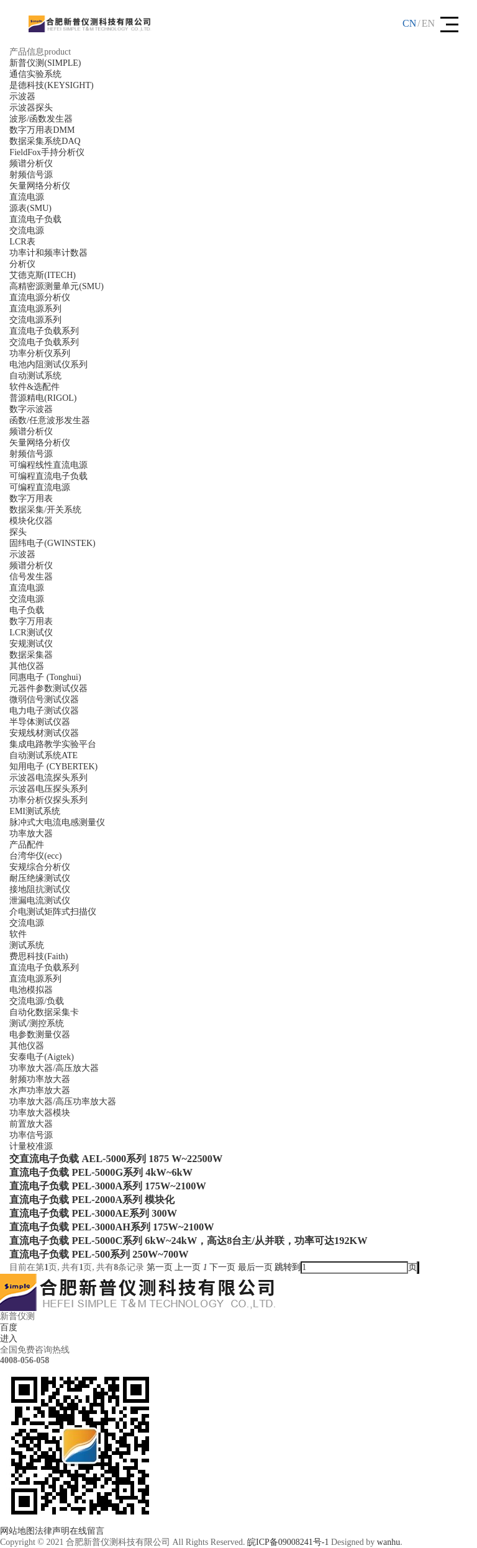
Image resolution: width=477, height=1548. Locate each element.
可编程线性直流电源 (48, 465)
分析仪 (22, 264)
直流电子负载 (35, 219)
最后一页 (255, 1267)
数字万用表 (31, 498)
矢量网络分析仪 (39, 185)
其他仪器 (26, 666)
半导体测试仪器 (39, 722)
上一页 (188, 1267)
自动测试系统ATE (43, 755)
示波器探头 (31, 107)
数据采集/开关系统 (45, 509)
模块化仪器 (31, 521)
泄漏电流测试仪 (39, 900)
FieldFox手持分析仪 (46, 152)
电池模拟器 (31, 990)
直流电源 (26, 197)
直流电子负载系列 (44, 331)
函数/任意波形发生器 (49, 420)
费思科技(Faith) (38, 956)
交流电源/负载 (36, 1001)
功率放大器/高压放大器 (54, 1068)
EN (428, 23)
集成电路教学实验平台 (52, 744)
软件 (18, 934)
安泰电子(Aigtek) (41, 1057)
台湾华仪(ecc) (35, 856)
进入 (8, 1338)
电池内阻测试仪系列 (48, 364)
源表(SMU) (30, 208)
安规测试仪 (31, 643)
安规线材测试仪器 (44, 733)
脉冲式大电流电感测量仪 (57, 822)
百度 (8, 1327)
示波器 (22, 96)
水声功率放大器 (39, 1090)
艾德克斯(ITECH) (42, 275)
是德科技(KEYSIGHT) (51, 85)
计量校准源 (31, 1146)
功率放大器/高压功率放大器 (62, 1101)
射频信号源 (31, 174)
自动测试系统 (35, 375)
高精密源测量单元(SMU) (56, 286)
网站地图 (17, 1531)
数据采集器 (31, 655)
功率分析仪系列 (39, 353)
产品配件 (26, 844)
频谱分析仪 (31, 163)
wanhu (388, 1542)
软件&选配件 (34, 386)
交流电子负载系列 (44, 342)
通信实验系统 (35, 74)
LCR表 (22, 241)
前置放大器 (31, 1124)
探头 (18, 532)
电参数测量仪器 (39, 1034)
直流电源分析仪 (39, 297)
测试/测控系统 (36, 1023)
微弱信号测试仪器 (44, 699)
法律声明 (52, 1531)
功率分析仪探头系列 (48, 800)
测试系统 (26, 945)
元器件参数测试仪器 (48, 688)
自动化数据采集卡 (44, 1012)
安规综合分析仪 (39, 867)
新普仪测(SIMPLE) (45, 63)
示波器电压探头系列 (48, 789)
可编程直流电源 (39, 487)
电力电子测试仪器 (44, 710)
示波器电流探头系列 (48, 777)
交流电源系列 (35, 319)
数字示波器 (31, 409)
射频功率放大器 (39, 1079)
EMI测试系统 (34, 811)
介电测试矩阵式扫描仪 (52, 911)
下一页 (222, 1267)
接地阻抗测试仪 (39, 889)
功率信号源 (31, 1135)
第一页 (160, 1267)
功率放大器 (31, 833)
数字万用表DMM (42, 130)
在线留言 (87, 1531)
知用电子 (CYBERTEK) (53, 766)
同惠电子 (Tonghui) (45, 677)
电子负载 (26, 610)
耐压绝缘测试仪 (39, 878)
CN (409, 23)
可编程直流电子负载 (48, 476)
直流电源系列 (35, 308)
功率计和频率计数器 (48, 252)
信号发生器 (31, 576)
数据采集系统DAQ (44, 141)
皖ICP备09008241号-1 (288, 1542)
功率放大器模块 (39, 1112)
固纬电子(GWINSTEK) (52, 543)
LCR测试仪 (30, 632)
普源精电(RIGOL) (42, 398)
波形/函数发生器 (41, 118)
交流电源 (26, 230)
